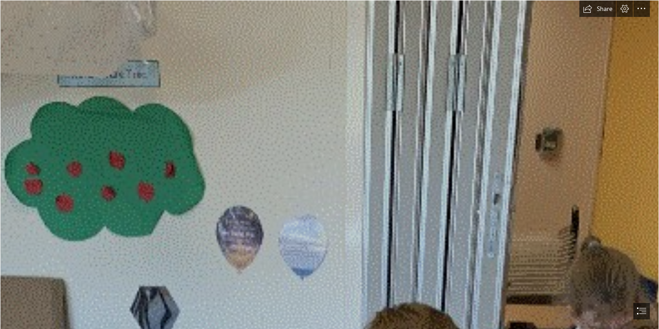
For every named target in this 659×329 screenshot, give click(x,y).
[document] (329, 164)
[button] (597, 8)
